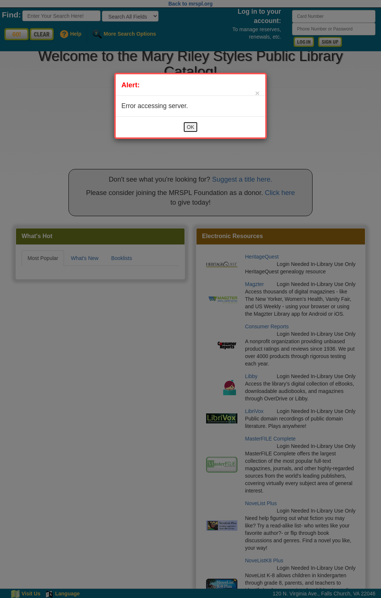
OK (190, 127)
